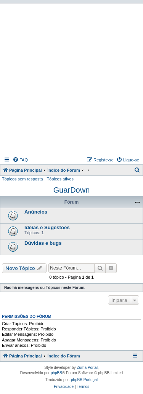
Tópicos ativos (60, 179)
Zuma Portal (87, 367)
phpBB (56, 373)
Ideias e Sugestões (47, 227)
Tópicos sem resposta (22, 179)
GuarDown (71, 190)
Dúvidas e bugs (42, 243)
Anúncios (35, 212)
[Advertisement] (71, 79)
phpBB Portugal (84, 380)
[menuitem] (20, 159)
